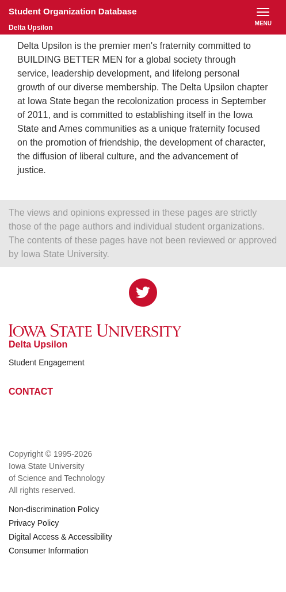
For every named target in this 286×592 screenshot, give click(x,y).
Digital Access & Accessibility (60, 536)
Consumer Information (49, 550)
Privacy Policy (34, 523)
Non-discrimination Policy (54, 509)
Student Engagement (47, 362)
